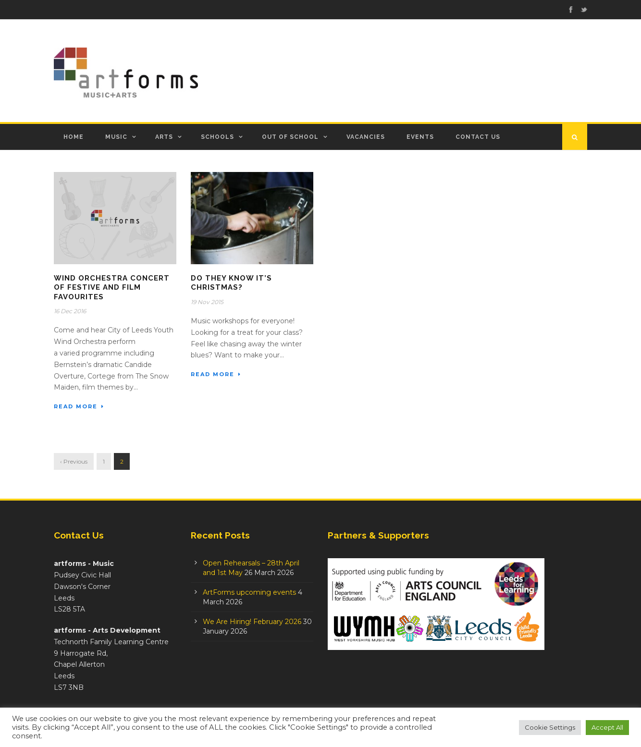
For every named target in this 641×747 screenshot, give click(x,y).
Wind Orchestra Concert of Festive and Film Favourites (112, 287)
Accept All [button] (607, 727)
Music (116, 137)
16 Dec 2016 (70, 311)
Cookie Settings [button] (550, 727)
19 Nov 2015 (207, 302)
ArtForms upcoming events (249, 592)
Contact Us (478, 137)
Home (73, 137)
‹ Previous (73, 461)
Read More (79, 406)
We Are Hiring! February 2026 (252, 621)
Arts (164, 137)
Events (420, 137)
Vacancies (365, 137)
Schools (217, 137)
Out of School (290, 137)
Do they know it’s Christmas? (231, 283)
